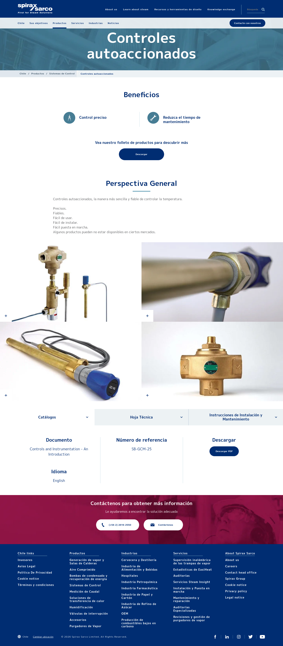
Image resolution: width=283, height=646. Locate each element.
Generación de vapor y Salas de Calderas (87, 561)
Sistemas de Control (62, 73)
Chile (23, 73)
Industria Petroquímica (139, 582)
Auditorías (181, 575)
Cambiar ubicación (43, 636)
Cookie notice (28, 578)
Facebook (215, 637)
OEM (124, 613)
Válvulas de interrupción (89, 613)
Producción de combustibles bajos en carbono (138, 623)
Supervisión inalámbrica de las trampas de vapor (192, 561)
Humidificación (81, 607)
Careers (231, 566)
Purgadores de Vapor (86, 626)
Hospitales (129, 575)
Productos (37, 73)
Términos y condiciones (36, 585)
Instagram (239, 637)
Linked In (227, 637)
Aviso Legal (26, 566)
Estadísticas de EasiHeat (192, 569)
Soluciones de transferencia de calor (87, 599)
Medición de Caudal (85, 591)
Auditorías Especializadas (184, 608)
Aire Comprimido (82, 569)
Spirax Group (235, 578)
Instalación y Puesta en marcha (191, 589)
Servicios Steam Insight (191, 582)
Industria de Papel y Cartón (137, 596)
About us (232, 560)
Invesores (25, 560)
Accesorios (78, 620)
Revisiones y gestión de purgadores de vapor (191, 618)
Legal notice (234, 597)
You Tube (262, 637)
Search (263, 9)
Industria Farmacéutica (139, 588)
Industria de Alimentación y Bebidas (139, 567)
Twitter (251, 637)
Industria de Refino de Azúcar (138, 605)
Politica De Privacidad (35, 572)
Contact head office (241, 572)
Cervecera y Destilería (138, 560)
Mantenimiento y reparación (186, 599)
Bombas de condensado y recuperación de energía (89, 577)
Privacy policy (236, 591)
